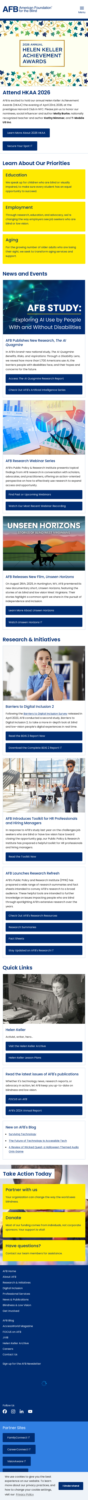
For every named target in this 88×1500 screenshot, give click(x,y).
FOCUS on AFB (12, 1332)
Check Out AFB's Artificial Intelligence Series (37, 390)
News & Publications (16, 1299)
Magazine (18, 1326)
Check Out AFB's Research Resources (33, 916)
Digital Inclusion (13, 1288)
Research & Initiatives (17, 1282)
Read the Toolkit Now (22, 857)
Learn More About (31, 610)
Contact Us (10, 1354)
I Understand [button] (71, 1485)
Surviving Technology (22, 1134)
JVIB (5, 1337)
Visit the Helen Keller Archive (27, 1046)
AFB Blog (8, 1320)
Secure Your (20, 146)
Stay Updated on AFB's (31, 950)
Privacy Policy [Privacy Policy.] (25, 1494)
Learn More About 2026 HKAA (26, 133)
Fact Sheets (16, 938)
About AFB (9, 1277)
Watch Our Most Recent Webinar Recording (37, 506)
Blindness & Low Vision (17, 1305)
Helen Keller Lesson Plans (25, 1058)
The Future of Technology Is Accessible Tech (38, 1141)
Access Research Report (36, 378)
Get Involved (11, 1311)
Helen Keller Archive (16, 1343)
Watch (26, 622)
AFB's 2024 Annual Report (25, 1110)
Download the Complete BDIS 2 (35, 748)
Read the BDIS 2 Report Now (27, 736)
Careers (8, 1349)
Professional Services (16, 1294)
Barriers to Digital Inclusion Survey (45, 714)
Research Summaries (22, 927)
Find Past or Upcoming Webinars (30, 494)
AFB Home (9, 1271)
